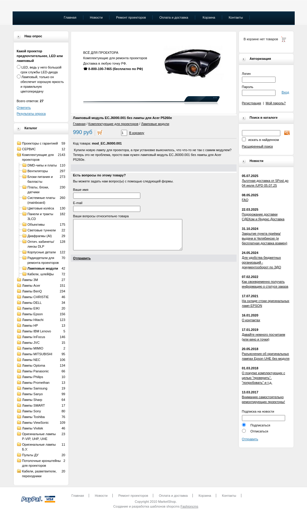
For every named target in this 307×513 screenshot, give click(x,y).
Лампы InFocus (33, 337)
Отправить (250, 439)
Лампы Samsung (34, 388)
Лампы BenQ (32, 291)
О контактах (251, 320)
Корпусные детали (42, 252)
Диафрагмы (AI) (40, 236)
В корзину (136, 133)
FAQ (245, 200)
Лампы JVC (31, 342)
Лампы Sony (31, 411)
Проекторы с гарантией (40, 143)
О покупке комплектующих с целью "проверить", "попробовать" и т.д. (263, 377)
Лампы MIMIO (32, 348)
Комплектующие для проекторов (113, 124)
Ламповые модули (43, 268)
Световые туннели (42, 230)
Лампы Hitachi (32, 320)
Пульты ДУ (30, 455)
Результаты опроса (31, 113)
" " (215, 98)
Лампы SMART (33, 405)
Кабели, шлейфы (41, 274)
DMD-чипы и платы (42, 165)
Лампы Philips (32, 377)
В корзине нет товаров (261, 39)
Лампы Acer (31, 285)
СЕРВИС (29, 149)
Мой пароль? (276, 103)
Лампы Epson (32, 314)
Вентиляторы (38, 171)
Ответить (24, 107)
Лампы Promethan (36, 382)
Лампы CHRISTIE (35, 297)
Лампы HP (30, 325)
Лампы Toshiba (33, 417)
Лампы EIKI (31, 308)
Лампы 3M (30, 280)
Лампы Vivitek (32, 428)
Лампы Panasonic (35, 371)
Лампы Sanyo (32, 394)
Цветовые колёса (41, 208)
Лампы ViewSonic (35, 422)
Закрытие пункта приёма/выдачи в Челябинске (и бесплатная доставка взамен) (265, 238)
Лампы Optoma (33, 365)
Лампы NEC (31, 360)
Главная (79, 124)
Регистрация (251, 103)
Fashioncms (189, 506)
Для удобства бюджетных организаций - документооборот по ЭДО (261, 262)
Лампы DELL (32, 302)
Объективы (36, 224)
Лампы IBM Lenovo (36, 331)
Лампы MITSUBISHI (37, 354)
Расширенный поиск (257, 146)
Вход (285, 92)
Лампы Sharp (32, 400)
